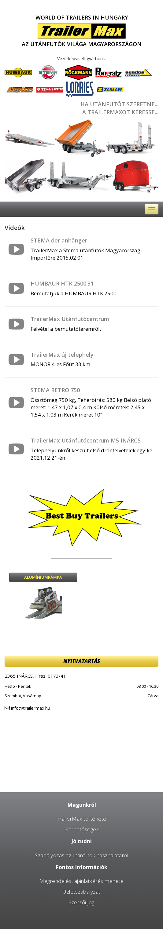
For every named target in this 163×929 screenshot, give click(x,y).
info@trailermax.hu (30, 708)
